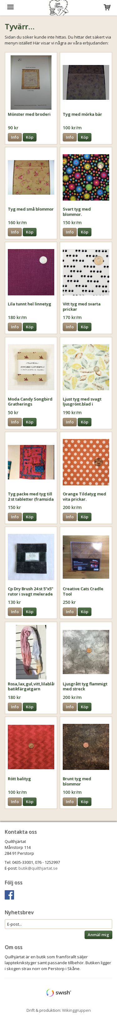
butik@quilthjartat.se (38, 868)
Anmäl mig (98, 934)
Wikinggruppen (76, 1010)
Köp (29, 137)
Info (15, 137)
